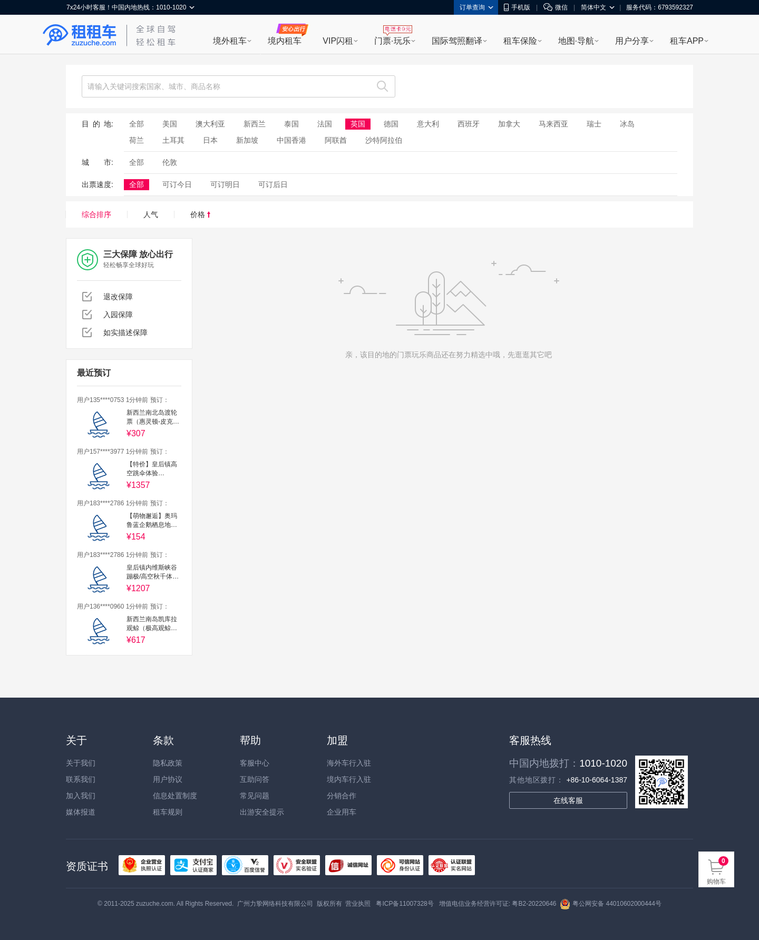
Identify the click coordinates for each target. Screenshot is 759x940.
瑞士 (594, 124)
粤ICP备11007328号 (404, 903)
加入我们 (80, 795)
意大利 (428, 124)
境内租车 (284, 40)
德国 (391, 124)
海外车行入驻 (349, 763)
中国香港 (291, 140)
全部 (136, 124)
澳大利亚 (210, 124)
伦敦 (169, 162)
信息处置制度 (175, 795)
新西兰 (255, 124)
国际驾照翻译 (457, 40)
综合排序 (96, 214)
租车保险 (520, 40)
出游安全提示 (262, 812)
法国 (324, 124)
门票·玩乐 (392, 40)
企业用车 (341, 812)
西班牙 (469, 124)
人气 (150, 214)
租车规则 (167, 812)
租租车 (79, 35)
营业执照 (358, 903)
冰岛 (627, 124)
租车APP (687, 40)
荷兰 (136, 140)
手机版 (517, 7)
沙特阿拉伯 (383, 140)
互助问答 (254, 779)
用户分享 (632, 40)
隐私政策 (167, 763)
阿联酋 (336, 140)
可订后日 (273, 184)
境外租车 (230, 40)
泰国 (291, 124)
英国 (358, 124)
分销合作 (341, 795)
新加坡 (247, 140)
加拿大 (509, 124)
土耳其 (173, 140)
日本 (210, 140)
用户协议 (167, 779)
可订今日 (177, 184)
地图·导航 (576, 40)
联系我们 (80, 779)
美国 (169, 124)
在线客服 (568, 800)
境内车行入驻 (349, 779)
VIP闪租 (338, 40)
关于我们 (80, 763)
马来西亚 (553, 124)
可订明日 (225, 184)
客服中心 (254, 763)
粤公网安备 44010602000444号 (610, 903)
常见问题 (254, 795)
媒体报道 (80, 812)
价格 (200, 214)
